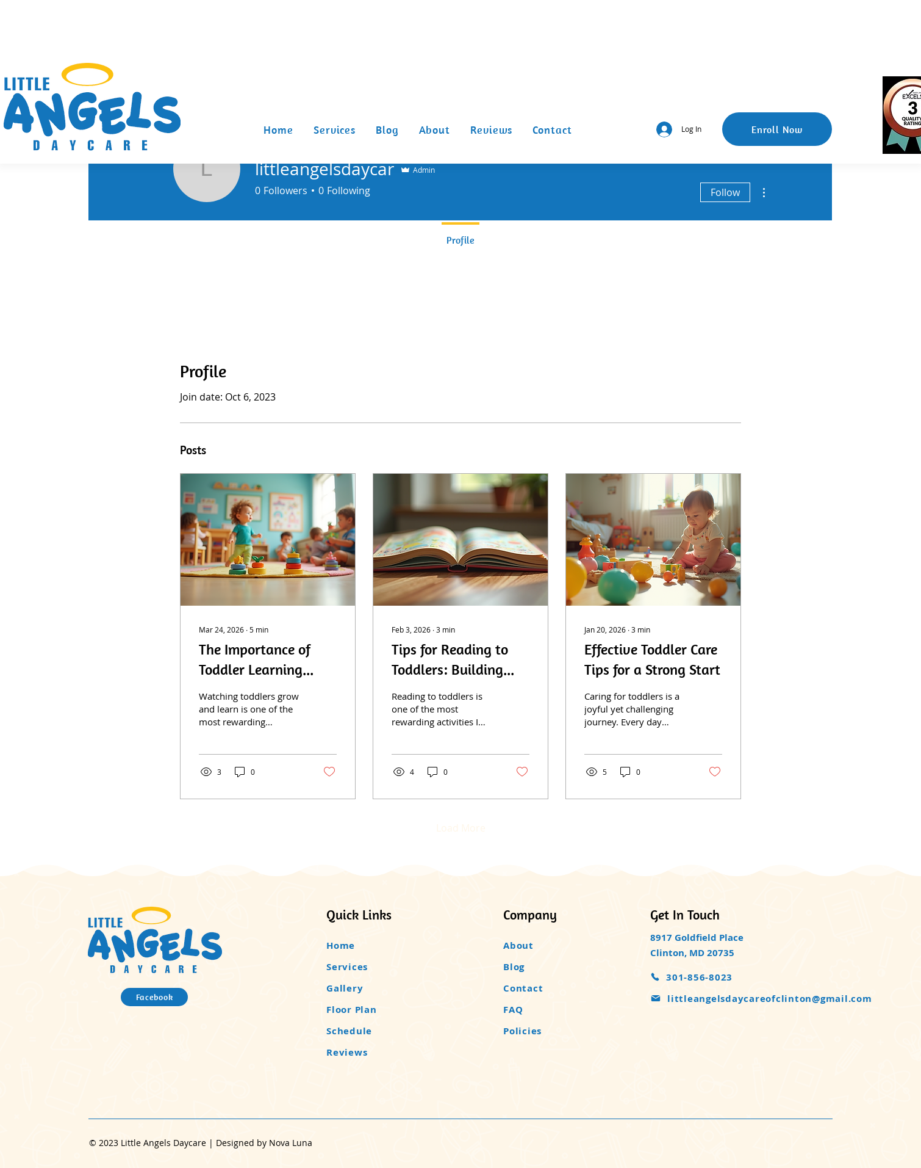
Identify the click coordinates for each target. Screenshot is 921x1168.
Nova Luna (290, 1142)
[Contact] (555, 988)
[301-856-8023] (714, 977)
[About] (555, 945)
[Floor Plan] (378, 1009)
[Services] (378, 967)
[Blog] (555, 967)
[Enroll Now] (777, 129)
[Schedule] (378, 1031)
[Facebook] (154, 997)
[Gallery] (378, 988)
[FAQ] (555, 1009)
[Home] (378, 945)
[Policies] (555, 1031)
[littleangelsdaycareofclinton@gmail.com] (772, 998)
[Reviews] (378, 1052)
